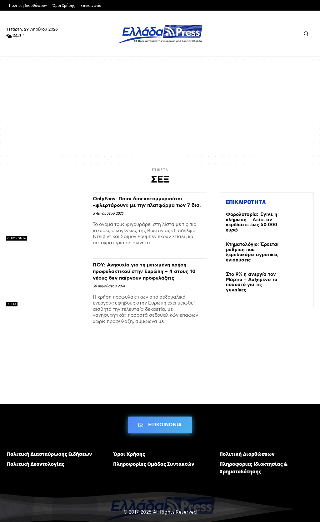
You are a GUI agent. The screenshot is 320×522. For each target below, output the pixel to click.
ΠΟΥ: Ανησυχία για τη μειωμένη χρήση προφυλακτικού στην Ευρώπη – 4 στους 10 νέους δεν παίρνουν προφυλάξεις (150, 277)
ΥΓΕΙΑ (12, 311)
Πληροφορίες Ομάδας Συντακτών (153, 458)
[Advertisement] (160, 109)
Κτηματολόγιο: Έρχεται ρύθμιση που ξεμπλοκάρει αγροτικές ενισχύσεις (253, 248)
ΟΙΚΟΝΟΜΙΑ (17, 238)
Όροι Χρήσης (129, 448)
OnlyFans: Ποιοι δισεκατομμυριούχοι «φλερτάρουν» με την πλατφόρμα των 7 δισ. (148, 205)
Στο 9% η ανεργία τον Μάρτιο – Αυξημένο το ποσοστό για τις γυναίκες (253, 275)
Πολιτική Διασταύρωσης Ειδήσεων (49, 448)
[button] (306, 33)
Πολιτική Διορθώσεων (247, 448)
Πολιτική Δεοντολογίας (35, 458)
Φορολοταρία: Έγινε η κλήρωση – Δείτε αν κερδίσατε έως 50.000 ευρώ (251, 222)
